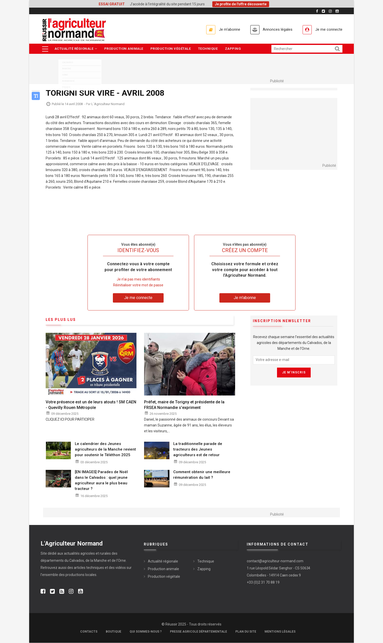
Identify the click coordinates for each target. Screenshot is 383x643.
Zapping (235, 49)
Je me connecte (328, 29)
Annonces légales (275, 29)
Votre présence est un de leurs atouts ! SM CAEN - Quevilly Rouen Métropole (91, 405)
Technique (209, 49)
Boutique (113, 632)
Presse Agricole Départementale (198, 632)
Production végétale (171, 49)
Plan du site (245, 632)
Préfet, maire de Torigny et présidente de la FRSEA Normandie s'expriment (184, 405)
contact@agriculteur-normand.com (275, 561)
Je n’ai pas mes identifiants (138, 280)
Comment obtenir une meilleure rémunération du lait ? (201, 475)
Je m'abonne (225, 29)
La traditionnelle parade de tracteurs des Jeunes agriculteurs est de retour (197, 449)
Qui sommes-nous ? (146, 632)
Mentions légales (280, 632)
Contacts (88, 632)
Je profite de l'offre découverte (241, 4)
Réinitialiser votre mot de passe (138, 286)
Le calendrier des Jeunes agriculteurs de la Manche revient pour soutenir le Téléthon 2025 (105, 449)
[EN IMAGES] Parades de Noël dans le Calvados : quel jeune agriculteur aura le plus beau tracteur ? (101, 480)
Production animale (124, 49)
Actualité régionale (76, 49)
